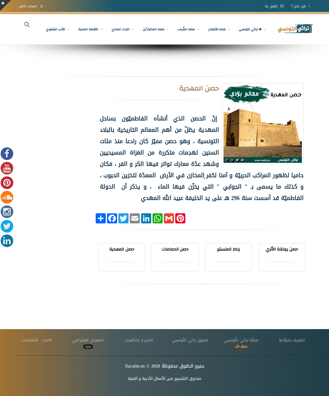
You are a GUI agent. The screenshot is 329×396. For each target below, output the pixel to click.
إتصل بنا (274, 6)
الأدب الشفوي (52, 29)
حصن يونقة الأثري (282, 248)
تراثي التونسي (246, 29)
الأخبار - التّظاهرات (36, 340)
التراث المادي (117, 29)
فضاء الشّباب (182, 29)
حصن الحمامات (175, 248)
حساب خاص (31, 6)
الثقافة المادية (85, 29)
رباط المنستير (228, 248)
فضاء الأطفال (213, 29)
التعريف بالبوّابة (292, 340)
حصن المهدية (121, 248)
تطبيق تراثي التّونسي (190, 340)
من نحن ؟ (300, 6)
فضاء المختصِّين (149, 29)
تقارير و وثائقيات (139, 340)
